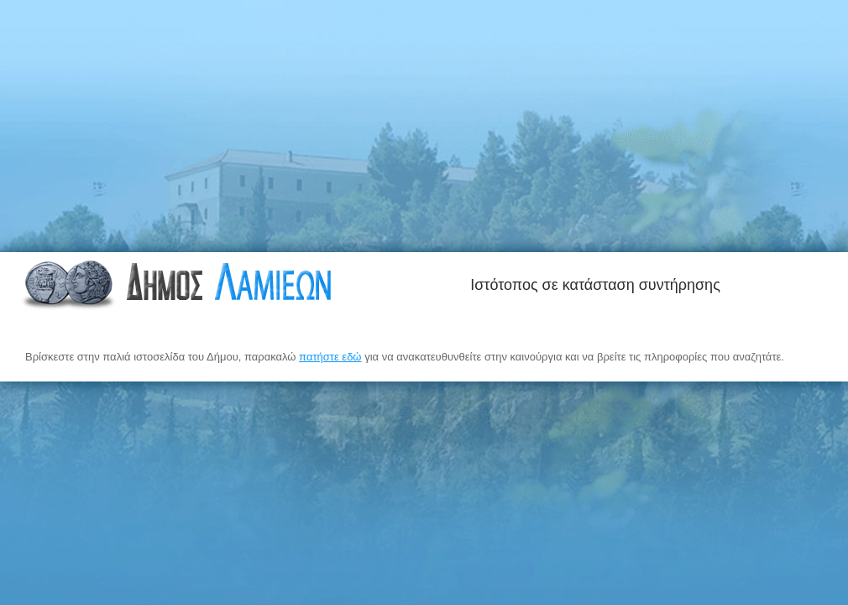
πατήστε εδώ (330, 356)
